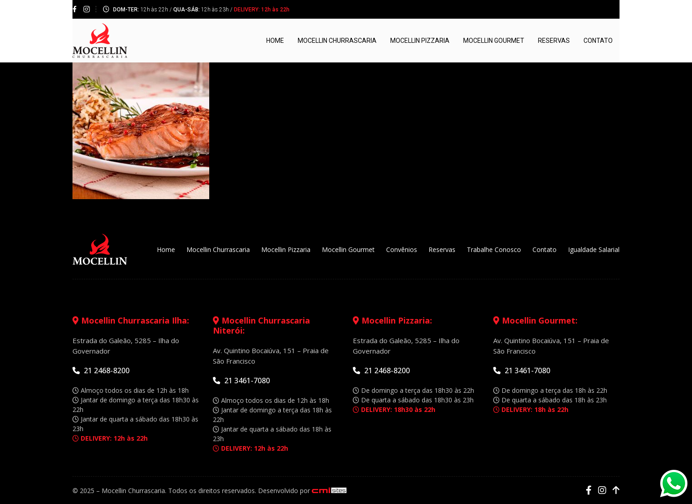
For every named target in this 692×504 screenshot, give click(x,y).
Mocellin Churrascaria (337, 40)
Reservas (554, 40)
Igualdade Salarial (594, 249)
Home (275, 40)
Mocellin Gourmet (493, 40)
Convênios (401, 249)
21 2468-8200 (100, 370)
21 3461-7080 (241, 380)
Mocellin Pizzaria (419, 40)
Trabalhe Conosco (494, 249)
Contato (598, 40)
